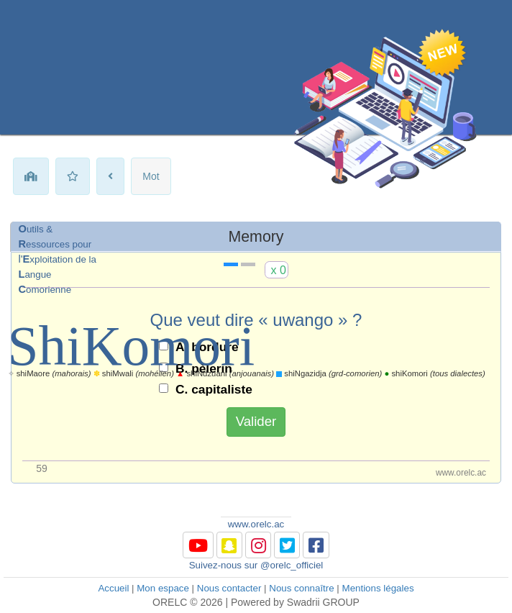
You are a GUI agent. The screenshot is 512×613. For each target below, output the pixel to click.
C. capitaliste (213, 389)
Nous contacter (229, 588)
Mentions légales (378, 588)
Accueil (113, 588)
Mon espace (163, 588)
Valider (256, 421)
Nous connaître (301, 588)
